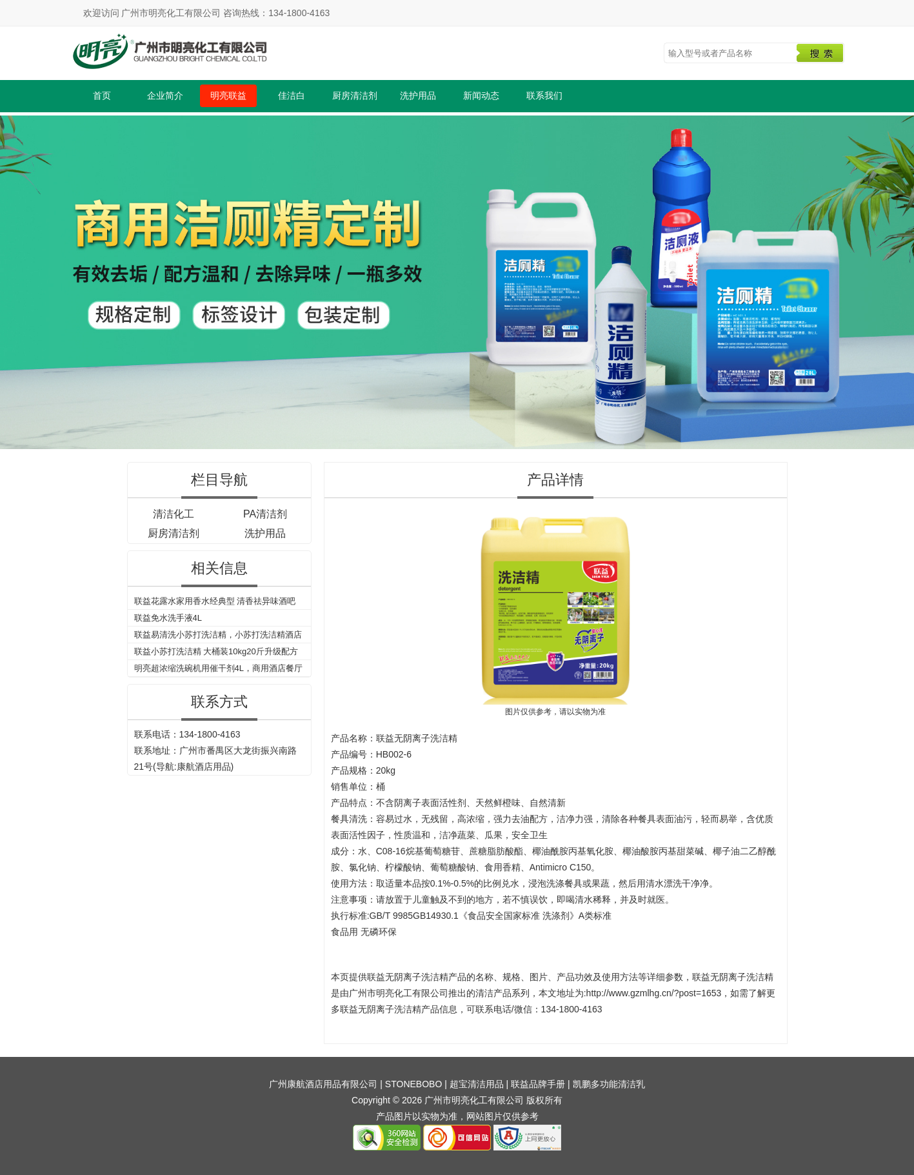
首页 (102, 95)
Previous (12, 279)
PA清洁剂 (265, 513)
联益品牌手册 (538, 1084)
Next (901, 279)
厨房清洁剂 (354, 95)
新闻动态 (481, 95)
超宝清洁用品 (477, 1084)
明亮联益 (228, 95)
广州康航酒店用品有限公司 (323, 1084)
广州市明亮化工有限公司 (398, 993)
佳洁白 (291, 95)
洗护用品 (418, 95)
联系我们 (544, 95)
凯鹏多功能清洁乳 (609, 1084)
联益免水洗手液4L (168, 618)
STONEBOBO (413, 1084)
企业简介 (165, 95)
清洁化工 (173, 513)
